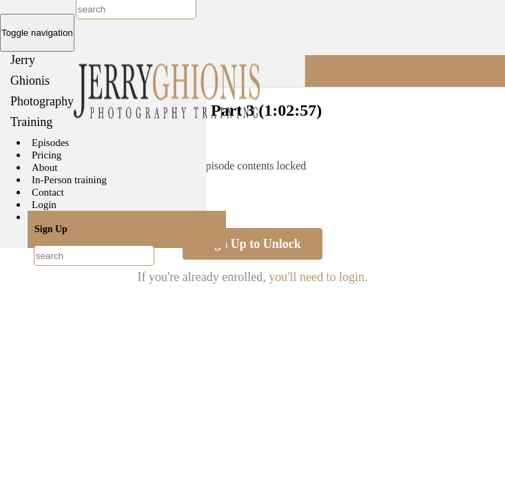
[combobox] (94, 255)
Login (44, 204)
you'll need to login (316, 277)
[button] (405, 71)
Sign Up (51, 229)
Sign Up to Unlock (252, 244)
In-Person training (69, 179)
